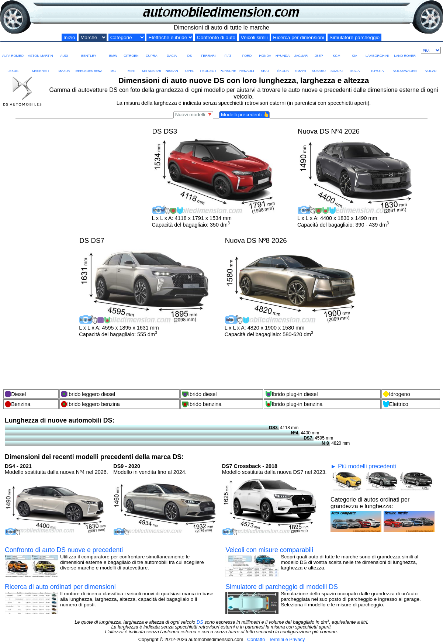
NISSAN (172, 65)
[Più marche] (431, 50)
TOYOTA (377, 65)
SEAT (265, 65)
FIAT (228, 50)
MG (113, 65)
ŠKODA (283, 65)
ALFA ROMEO (13, 50)
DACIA (172, 50)
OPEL (189, 65)
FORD (247, 50)
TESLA (354, 65)
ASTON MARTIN (40, 50)
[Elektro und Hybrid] (169, 37)
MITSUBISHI (151, 65)
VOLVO (430, 65)
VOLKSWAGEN (405, 65)
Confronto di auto (216, 37)
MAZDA (64, 65)
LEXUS (13, 65)
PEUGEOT (208, 65)
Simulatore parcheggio (354, 37)
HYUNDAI (283, 50)
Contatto (256, 639)
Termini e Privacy (287, 639)
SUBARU (318, 65)
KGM (336, 50)
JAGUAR (301, 50)
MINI (131, 65)
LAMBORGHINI (377, 50)
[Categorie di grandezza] (126, 37)
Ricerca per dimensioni (298, 37)
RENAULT (247, 65)
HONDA (265, 50)
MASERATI (40, 65)
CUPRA (151, 50)
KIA (354, 50)
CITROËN (131, 50)
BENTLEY (88, 50)
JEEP (318, 50)
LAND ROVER (405, 50)
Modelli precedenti (245, 114)
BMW (113, 50)
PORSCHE (228, 65)
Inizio (69, 37)
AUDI (64, 50)
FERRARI (208, 50)
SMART (301, 65)
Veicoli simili (254, 37)
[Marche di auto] (93, 37)
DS (189, 50)
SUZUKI (336, 65)
